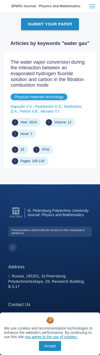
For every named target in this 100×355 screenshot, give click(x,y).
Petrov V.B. (29, 111)
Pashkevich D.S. (48, 106)
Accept (50, 346)
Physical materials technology (38, 97)
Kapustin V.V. (22, 106)
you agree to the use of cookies (51, 337)
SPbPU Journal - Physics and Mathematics (46, 6)
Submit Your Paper (50, 24)
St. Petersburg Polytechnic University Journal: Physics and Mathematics (58, 212)
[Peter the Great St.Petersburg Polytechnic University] (15, 217)
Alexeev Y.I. (50, 111)
